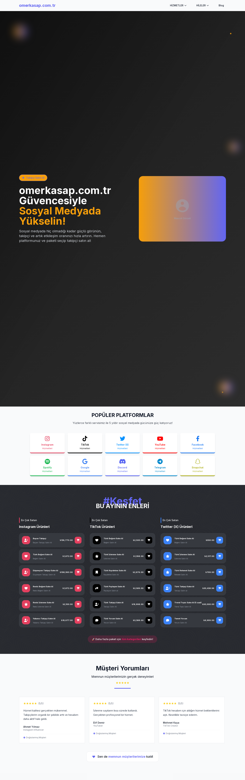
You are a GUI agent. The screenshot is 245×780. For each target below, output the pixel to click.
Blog (221, 5)
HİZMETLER (178, 5)
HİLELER (202, 5)
